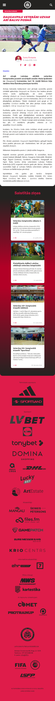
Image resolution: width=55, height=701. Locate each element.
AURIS (32, 691)
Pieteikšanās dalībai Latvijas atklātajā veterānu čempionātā (27, 264)
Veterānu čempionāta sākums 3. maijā (27, 222)
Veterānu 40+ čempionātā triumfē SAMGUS (24, 307)
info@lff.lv (25, 655)
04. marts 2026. (27, 323)
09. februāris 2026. (27, 365)
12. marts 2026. (27, 280)
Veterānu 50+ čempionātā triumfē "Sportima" (24, 349)
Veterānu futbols (11, 11)
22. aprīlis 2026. (27, 238)
